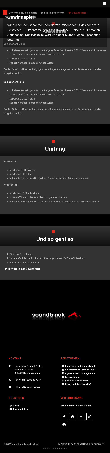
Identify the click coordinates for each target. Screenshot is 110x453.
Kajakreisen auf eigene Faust (80, 369)
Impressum (64, 444)
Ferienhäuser (72, 377)
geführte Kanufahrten (76, 380)
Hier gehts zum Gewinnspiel (24, 268)
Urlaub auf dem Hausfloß (78, 384)
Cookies (99, 444)
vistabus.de (61, 448)
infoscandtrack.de (29, 387)
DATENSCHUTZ (85, 444)
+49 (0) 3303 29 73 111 (30, 380)
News (16, 405)
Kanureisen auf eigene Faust (80, 366)
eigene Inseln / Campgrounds (80, 373)
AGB (74, 444)
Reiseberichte (20, 409)
